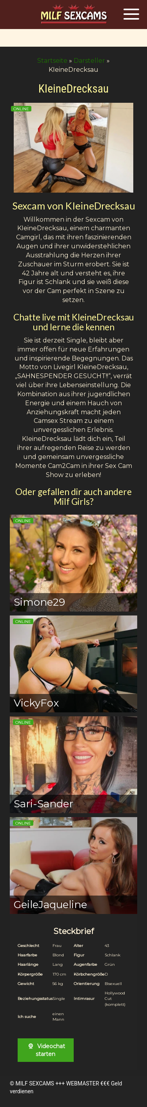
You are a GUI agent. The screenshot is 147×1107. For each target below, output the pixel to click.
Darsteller (89, 60)
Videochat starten (45, 1050)
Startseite (52, 60)
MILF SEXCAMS (34, 1083)
